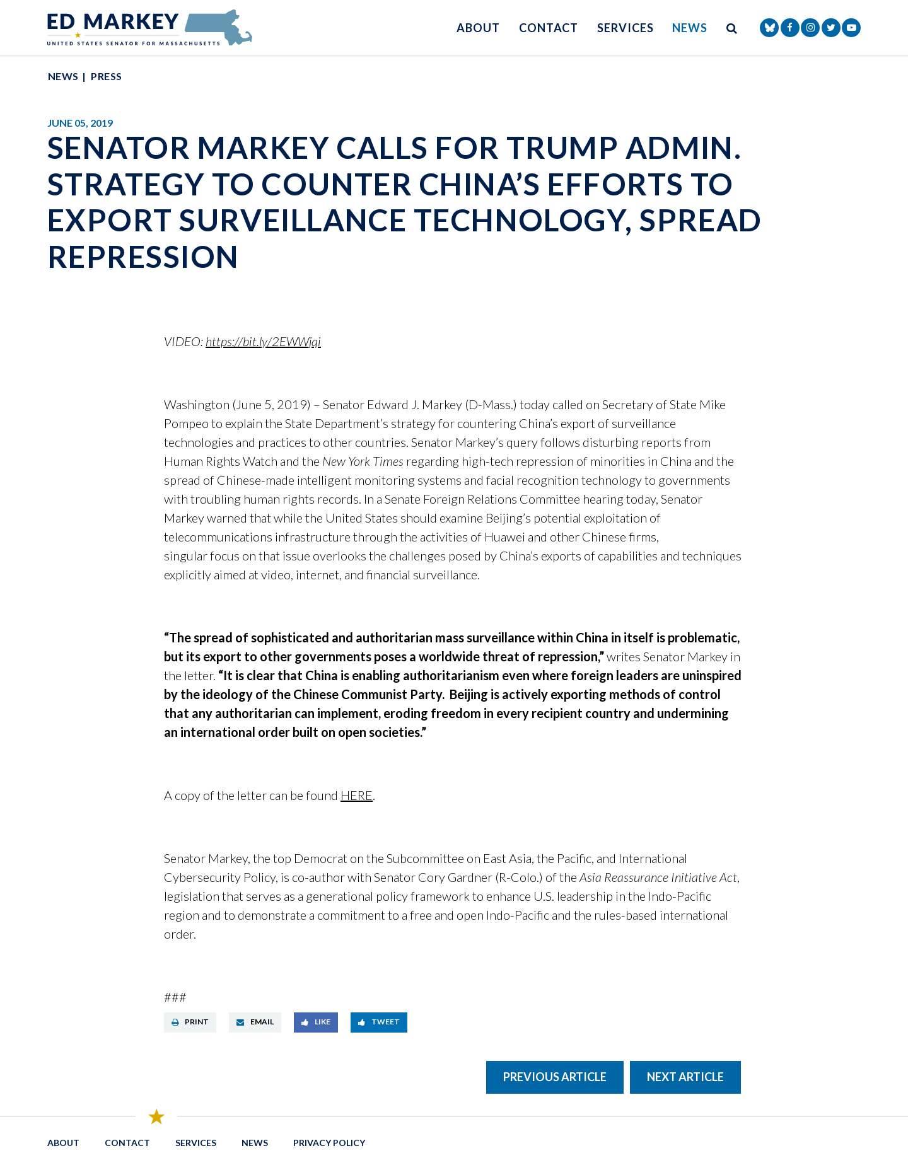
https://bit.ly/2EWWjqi (263, 341)
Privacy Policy (329, 1142)
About (478, 28)
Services (625, 28)
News (689, 28)
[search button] (732, 27)
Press (106, 76)
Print (190, 1021)
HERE (356, 794)
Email (255, 1021)
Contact (548, 28)
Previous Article (555, 1077)
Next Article (685, 1077)
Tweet (379, 1021)
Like (315, 1021)
